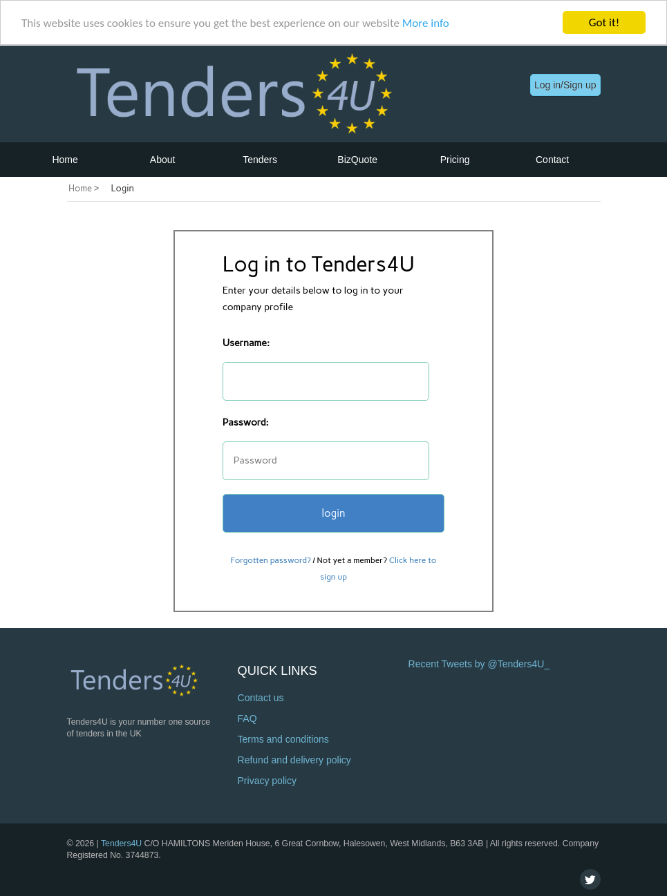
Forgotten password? (271, 560)
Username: (246, 343)
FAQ (247, 718)
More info (425, 22)
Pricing (455, 158)
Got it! (604, 22)
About (163, 158)
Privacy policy (267, 780)
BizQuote (357, 158)
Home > (83, 188)
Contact (552, 158)
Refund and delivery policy (294, 759)
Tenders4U (121, 843)
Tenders (260, 158)
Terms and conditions (283, 739)
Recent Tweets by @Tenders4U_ (479, 663)
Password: (246, 422)
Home (64, 158)
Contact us (261, 697)
